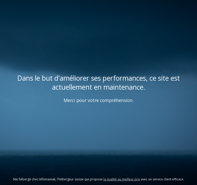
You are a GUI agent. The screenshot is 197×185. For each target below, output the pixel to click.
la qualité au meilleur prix (121, 179)
